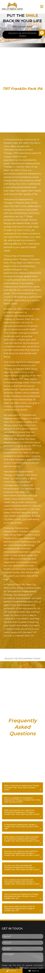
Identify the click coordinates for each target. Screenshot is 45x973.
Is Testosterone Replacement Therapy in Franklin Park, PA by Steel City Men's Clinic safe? (21, 826)
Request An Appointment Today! (22, 34)
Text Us (34, 971)
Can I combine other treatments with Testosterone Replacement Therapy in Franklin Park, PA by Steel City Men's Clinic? (22, 882)
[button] (42, 33)
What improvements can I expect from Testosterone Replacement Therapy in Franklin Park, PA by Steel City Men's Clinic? (22, 812)
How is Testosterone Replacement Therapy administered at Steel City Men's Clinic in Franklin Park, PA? (21, 896)
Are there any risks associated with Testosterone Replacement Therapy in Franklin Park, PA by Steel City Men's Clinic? (22, 867)
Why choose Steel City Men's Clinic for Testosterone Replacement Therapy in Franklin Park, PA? (19, 908)
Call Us (11, 971)
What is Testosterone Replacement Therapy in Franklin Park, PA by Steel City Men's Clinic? (21, 788)
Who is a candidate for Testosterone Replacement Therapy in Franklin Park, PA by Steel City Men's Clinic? (22, 800)
